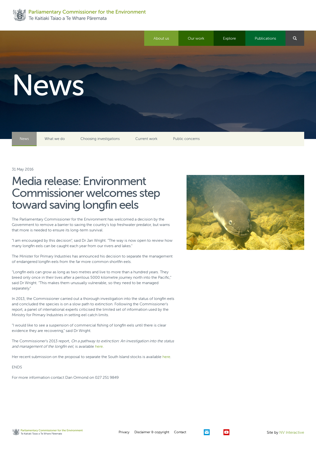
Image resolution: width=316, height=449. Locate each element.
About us (161, 38)
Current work (146, 138)
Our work (196, 38)
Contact (180, 432)
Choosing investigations (100, 138)
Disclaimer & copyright (151, 432)
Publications (265, 38)
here (99, 346)
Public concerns (186, 138)
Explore (229, 38)
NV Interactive (291, 432)
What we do (55, 138)
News (24, 138)
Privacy (124, 432)
